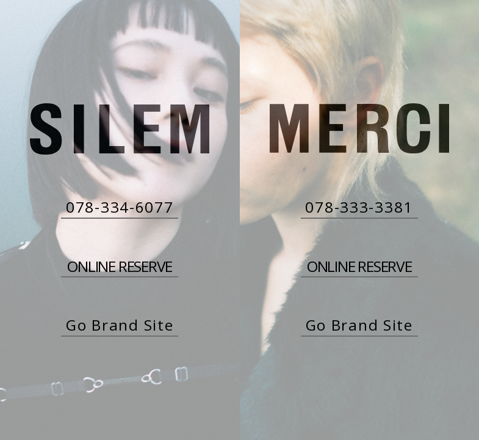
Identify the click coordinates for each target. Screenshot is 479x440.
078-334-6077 (120, 207)
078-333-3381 (359, 207)
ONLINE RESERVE (119, 266)
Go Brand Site (119, 325)
